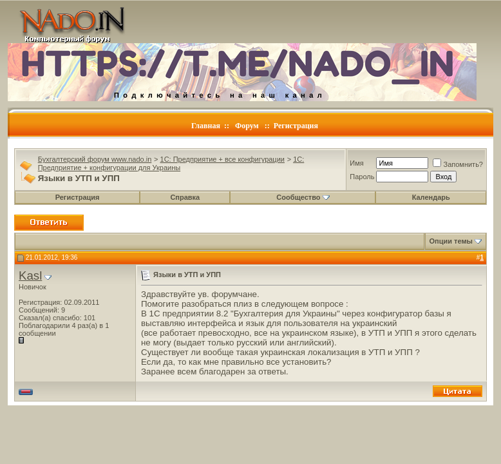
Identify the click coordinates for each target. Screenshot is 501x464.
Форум (247, 125)
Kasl (30, 275)
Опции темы (451, 241)
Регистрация (296, 125)
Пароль (362, 176)
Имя (356, 163)
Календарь (431, 197)
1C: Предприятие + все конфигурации (222, 159)
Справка (185, 197)
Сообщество (302, 197)
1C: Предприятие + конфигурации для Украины (171, 163)
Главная (205, 125)
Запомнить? (458, 164)
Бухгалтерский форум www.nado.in (95, 159)
